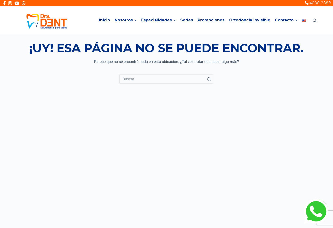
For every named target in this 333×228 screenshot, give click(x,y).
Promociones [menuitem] (211, 20)
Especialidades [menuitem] (159, 20)
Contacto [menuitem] (286, 20)
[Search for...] (166, 79)
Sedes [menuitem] (186, 20)
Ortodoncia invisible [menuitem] (249, 20)
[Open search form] (314, 20)
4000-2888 (318, 3)
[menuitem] (304, 20)
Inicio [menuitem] (104, 20)
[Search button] (208, 79)
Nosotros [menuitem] (126, 20)
